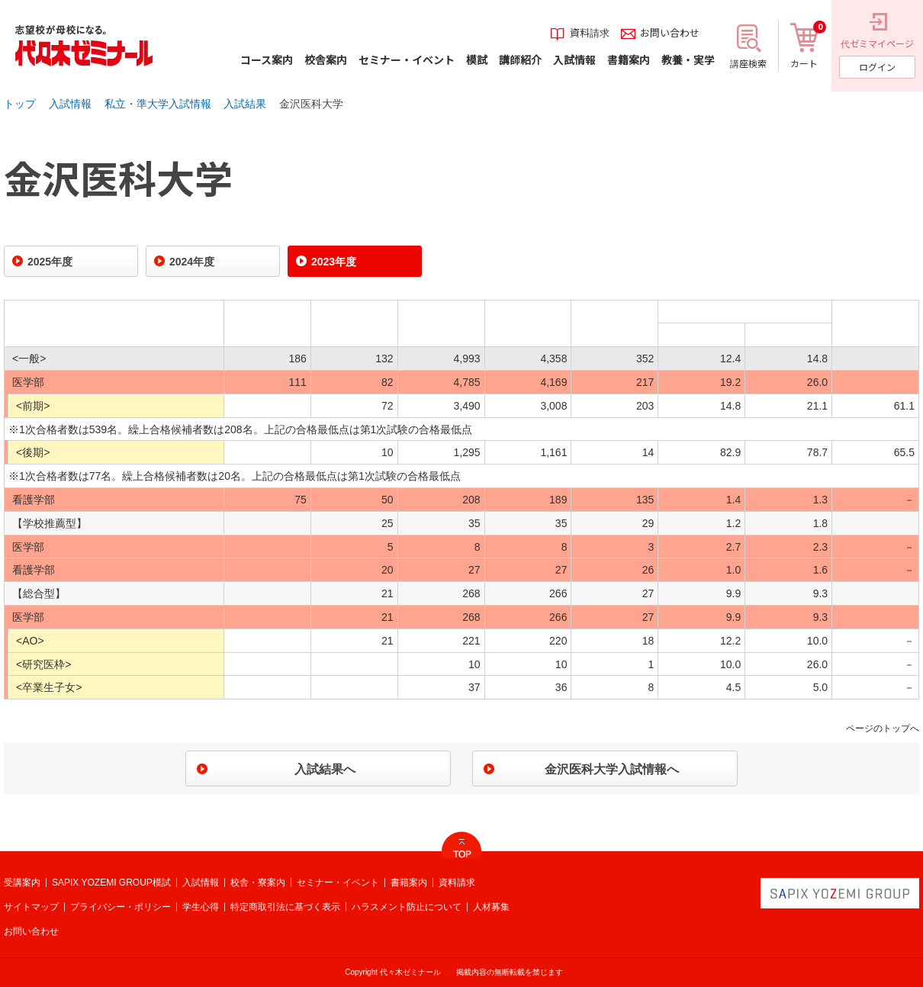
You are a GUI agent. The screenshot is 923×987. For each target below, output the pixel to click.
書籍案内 (409, 882)
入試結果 (245, 104)
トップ (20, 104)
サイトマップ (31, 907)
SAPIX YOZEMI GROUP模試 (111, 882)
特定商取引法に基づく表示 (285, 907)
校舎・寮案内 (257, 882)
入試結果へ (324, 769)
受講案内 (22, 882)
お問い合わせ (31, 931)
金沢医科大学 (311, 104)
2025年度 (49, 262)
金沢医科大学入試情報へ (612, 769)
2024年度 (191, 262)
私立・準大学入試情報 (158, 104)
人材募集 (491, 907)
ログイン (877, 66)
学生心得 (200, 907)
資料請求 (457, 882)
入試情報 (70, 104)
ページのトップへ (882, 728)
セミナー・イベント (338, 882)
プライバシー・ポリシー (120, 907)
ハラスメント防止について (406, 907)
